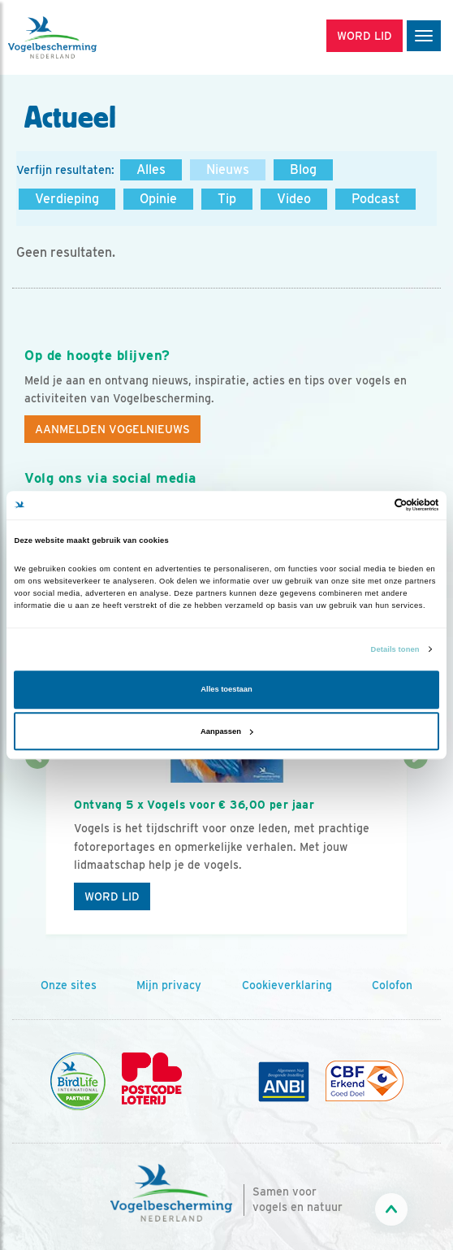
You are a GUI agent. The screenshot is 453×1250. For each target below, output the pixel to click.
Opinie (158, 198)
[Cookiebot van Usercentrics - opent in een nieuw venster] (368, 505)
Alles (151, 169)
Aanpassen (227, 731)
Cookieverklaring (287, 985)
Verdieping (67, 198)
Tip (227, 198)
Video (294, 198)
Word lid (112, 896)
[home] (81, 37)
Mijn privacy (168, 985)
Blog (303, 169)
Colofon (392, 985)
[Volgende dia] (416, 847)
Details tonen (395, 649)
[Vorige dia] (37, 847)
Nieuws (227, 169)
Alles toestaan (226, 690)
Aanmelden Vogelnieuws (112, 429)
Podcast (375, 198)
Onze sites (69, 985)
